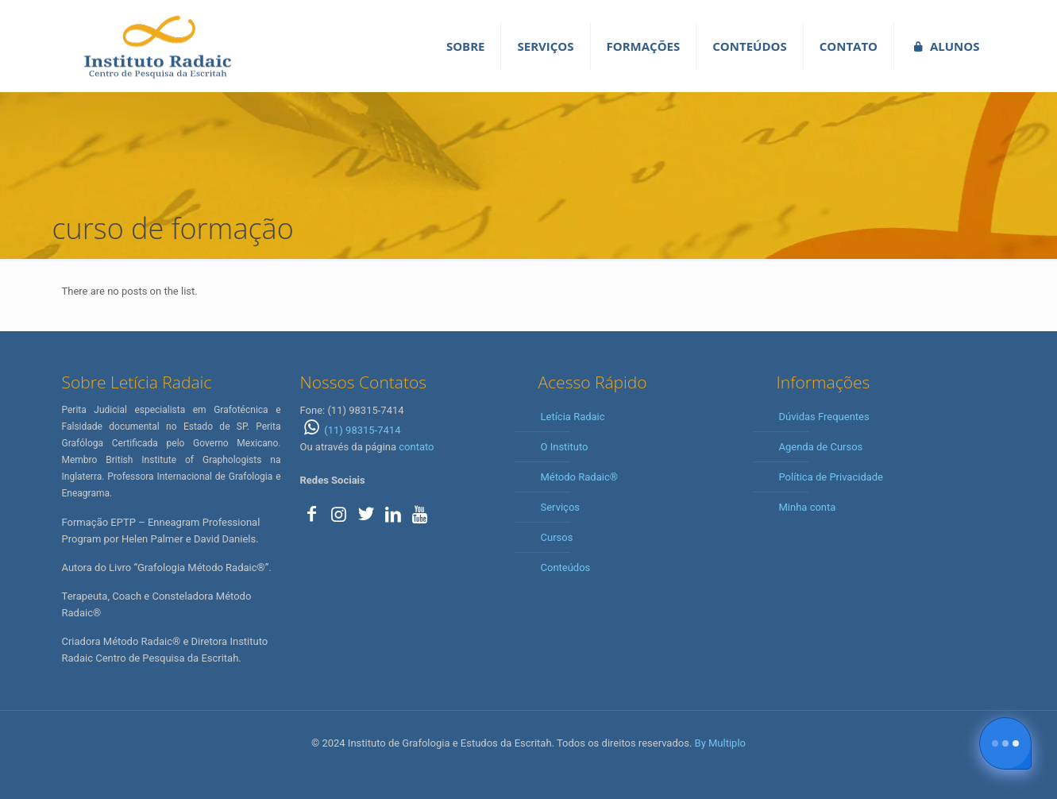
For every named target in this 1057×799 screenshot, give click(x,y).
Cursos (557, 537)
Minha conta (807, 507)
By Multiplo (720, 743)
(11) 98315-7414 (350, 430)
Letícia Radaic (573, 417)
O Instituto (564, 447)
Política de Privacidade (831, 477)
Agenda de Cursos (821, 447)
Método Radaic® (579, 477)
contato (416, 447)
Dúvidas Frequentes (824, 417)
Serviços (561, 507)
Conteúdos (566, 567)
